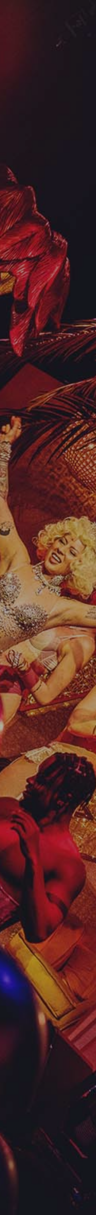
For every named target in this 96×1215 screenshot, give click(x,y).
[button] (92, 4)
